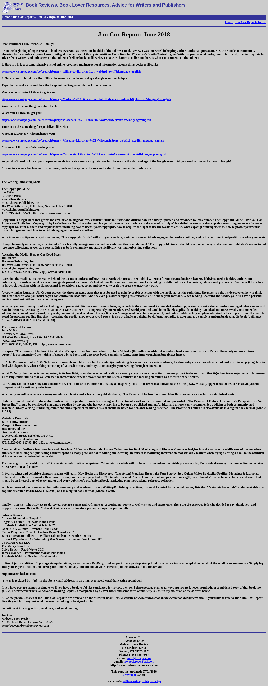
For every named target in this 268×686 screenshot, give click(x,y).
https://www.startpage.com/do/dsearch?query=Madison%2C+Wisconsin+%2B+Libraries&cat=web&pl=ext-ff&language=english (86, 99)
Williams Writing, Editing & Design (142, 681)
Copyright (129, 675)
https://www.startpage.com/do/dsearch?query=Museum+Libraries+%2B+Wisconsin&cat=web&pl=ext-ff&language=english (83, 140)
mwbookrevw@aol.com (139, 661)
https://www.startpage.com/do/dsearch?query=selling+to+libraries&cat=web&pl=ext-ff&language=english (71, 71)
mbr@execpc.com (139, 658)
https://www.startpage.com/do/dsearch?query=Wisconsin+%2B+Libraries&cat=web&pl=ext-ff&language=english (76, 119)
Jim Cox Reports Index (250, 22)
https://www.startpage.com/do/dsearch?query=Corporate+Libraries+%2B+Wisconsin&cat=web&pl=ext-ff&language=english (84, 154)
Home (229, 22)
